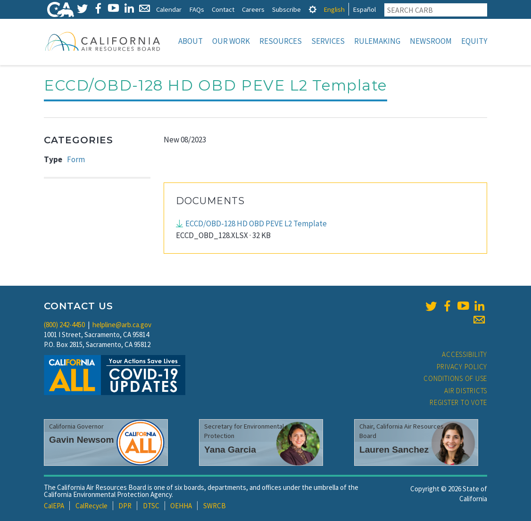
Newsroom (431, 41)
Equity (474, 41)
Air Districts (465, 390)
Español (364, 9)
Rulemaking (377, 41)
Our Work (231, 41)
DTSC (151, 505)
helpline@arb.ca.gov (121, 324)
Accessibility (464, 354)
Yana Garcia (230, 450)
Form (76, 159)
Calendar (169, 9)
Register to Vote (458, 402)
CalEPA (54, 505)
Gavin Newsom (81, 440)
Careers (253, 9)
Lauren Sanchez (394, 450)
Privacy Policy (462, 366)
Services (328, 41)
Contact (223, 9)
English (334, 9)
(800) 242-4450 (64, 324)
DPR (125, 505)
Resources (280, 41)
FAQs (196, 9)
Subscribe (286, 9)
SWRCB (214, 505)
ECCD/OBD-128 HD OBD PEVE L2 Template (256, 223)
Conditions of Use (455, 378)
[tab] (312, 9)
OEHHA (181, 505)
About (190, 41)
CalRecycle (91, 505)
